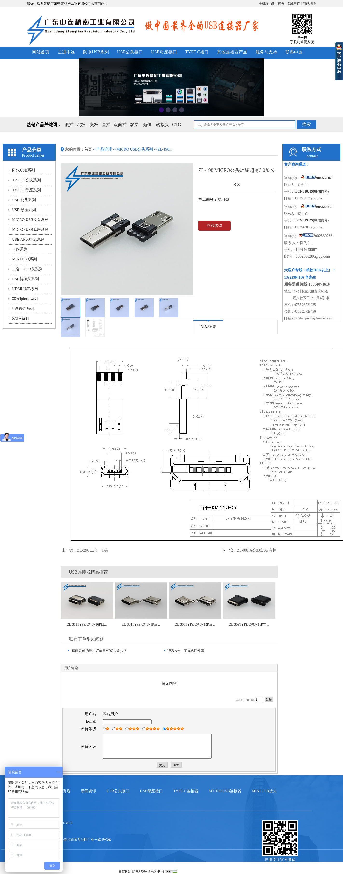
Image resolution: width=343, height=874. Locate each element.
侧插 (69, 124)
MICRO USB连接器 (225, 791)
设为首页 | (279, 3)
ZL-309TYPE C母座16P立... (249, 624)
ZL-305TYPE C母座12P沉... (195, 624)
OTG (176, 124)
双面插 (120, 124)
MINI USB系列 (22, 259)
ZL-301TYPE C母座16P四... (87, 624)
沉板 (81, 124)
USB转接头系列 (23, 279)
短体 (147, 124)
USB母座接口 (164, 52)
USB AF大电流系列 (26, 239)
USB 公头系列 (22, 200)
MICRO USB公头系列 (28, 220)
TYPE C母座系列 (24, 190)
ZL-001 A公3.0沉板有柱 (256, 550)
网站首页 (40, 52)
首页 (88, 149)
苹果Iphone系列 (23, 299)
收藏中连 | (295, 3)
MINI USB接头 (264, 791)
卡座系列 (17, 249)
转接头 (162, 124)
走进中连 (66, 52)
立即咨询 (214, 226)
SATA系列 (18, 318)
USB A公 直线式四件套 (184, 651)
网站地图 (309, 3)
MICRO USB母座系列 (28, 229)
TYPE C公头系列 (24, 180)
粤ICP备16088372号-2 (134, 872)
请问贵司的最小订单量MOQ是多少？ (97, 651)
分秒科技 (158, 872)
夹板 (94, 124)
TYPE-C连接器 (185, 791)
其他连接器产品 (232, 52)
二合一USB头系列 (25, 269)
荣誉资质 (62, 791)
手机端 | (265, 3)
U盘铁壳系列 (21, 309)
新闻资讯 (88, 791)
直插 (106, 124)
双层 (134, 124)
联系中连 (294, 52)
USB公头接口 (130, 52)
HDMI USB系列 (23, 289)
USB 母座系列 (22, 210)
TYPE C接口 (197, 52)
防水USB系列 (96, 52)
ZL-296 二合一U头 (92, 550)
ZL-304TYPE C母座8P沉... (141, 624)
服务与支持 (266, 52)
